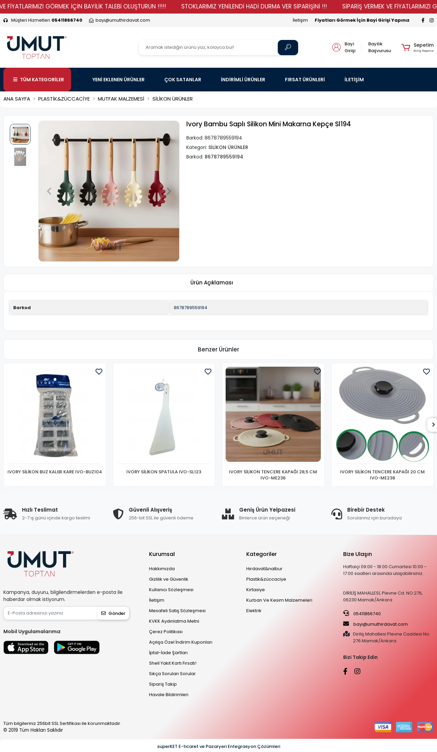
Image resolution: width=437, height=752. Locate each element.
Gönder (113, 613)
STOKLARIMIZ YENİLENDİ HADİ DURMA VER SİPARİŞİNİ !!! (266, 6)
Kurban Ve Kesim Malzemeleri (279, 600)
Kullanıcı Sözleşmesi (171, 589)
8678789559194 (190, 307)
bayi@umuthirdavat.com (375, 624)
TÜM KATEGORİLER (38, 79)
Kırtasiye (255, 589)
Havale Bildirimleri (168, 694)
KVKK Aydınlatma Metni (174, 621)
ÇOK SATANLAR (182, 79)
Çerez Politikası (166, 631)
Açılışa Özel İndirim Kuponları (180, 642)
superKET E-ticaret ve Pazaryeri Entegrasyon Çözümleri (218, 746)
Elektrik (254, 610)
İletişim (300, 20)
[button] (417, 47)
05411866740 (362, 613)
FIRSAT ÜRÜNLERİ (305, 79)
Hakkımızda (162, 568)
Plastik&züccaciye (266, 579)
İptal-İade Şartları (168, 652)
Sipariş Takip (163, 684)
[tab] (211, 283)
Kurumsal (162, 554)
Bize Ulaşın (357, 554)
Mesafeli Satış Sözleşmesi (177, 610)
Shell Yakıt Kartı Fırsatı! (172, 663)
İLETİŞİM (354, 79)
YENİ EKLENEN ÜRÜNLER (118, 79)
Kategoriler (261, 554)
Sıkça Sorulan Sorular (172, 673)
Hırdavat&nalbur (264, 568)
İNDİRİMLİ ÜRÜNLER (243, 79)
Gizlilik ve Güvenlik (168, 579)
